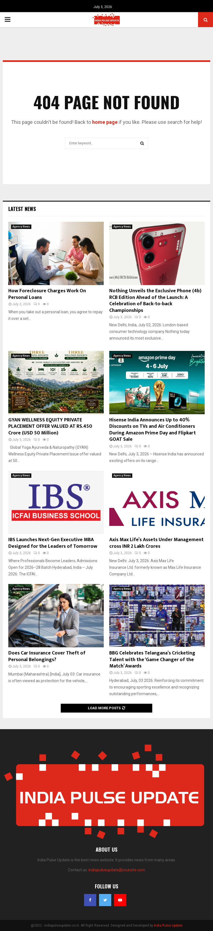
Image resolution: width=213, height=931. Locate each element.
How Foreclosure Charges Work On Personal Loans (47, 294)
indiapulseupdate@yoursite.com (116, 870)
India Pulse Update (168, 925)
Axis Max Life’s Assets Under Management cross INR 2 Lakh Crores (156, 543)
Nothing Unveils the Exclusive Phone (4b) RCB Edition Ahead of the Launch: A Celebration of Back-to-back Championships (155, 300)
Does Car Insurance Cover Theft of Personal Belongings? (46, 656)
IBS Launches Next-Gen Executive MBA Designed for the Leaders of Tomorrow (52, 543)
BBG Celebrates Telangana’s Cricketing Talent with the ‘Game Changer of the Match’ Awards (152, 659)
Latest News (22, 208)
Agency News (21, 226)
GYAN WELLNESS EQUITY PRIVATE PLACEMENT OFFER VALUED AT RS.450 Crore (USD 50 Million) (50, 426)
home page (105, 122)
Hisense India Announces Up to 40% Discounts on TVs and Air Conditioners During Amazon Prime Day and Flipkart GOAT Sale (152, 430)
